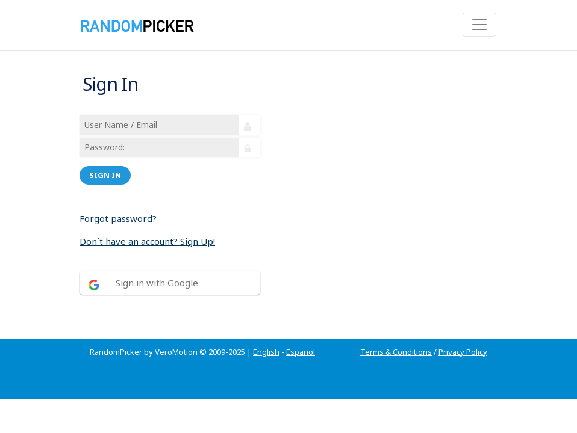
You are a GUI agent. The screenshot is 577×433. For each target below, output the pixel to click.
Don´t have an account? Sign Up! (147, 241)
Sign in (105, 175)
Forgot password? (118, 218)
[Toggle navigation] (479, 25)
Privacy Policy (462, 351)
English (266, 351)
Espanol (300, 351)
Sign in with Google (157, 283)
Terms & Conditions (396, 351)
